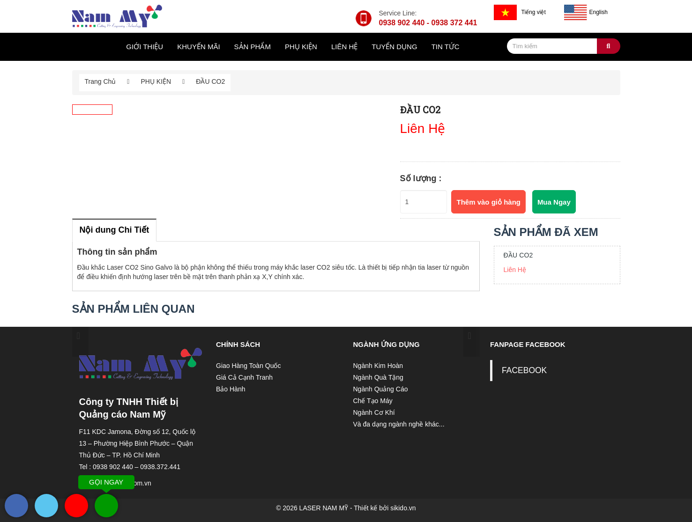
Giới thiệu (144, 47)
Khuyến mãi (198, 47)
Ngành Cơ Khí (374, 412)
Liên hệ (344, 47)
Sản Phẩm (252, 47)
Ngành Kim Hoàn (378, 365)
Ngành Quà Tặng (378, 377)
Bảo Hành (230, 389)
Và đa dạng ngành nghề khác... (399, 424)
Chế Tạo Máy (373, 400)
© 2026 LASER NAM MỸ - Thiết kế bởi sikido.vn (346, 508)
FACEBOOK (524, 370)
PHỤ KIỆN (301, 47)
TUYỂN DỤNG (394, 47)
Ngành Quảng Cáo (380, 389)
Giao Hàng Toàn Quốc (248, 365)
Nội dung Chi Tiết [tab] (114, 230)
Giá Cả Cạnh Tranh (244, 377)
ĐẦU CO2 (518, 255)
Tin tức (446, 47)
